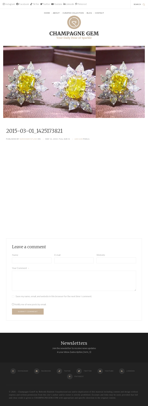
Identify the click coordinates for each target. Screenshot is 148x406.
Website (101, 254)
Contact (99, 13)
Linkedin (68, 4)
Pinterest (81, 4)
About (56, 13)
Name (15, 254)
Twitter (45, 4)
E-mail (57, 254)
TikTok (34, 4)
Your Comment (20, 268)
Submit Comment (28, 311)
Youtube (56, 4)
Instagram (9, 4)
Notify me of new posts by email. (30, 304)
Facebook (22, 4)
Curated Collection (73, 13)
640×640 (79, 139)
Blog (89, 13)
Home (47, 13)
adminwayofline (28, 139)
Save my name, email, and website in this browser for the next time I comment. (54, 296)
